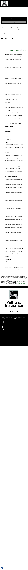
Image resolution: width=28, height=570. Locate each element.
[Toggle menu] (26, 9)
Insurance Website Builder (20, 283)
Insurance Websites (5, 283)
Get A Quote (14, 22)
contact (17, 281)
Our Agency (3, 9)
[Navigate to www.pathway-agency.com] (8, 3)
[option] (5, 328)
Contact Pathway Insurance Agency (12, 48)
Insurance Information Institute (17, 285)
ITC (24, 285)
